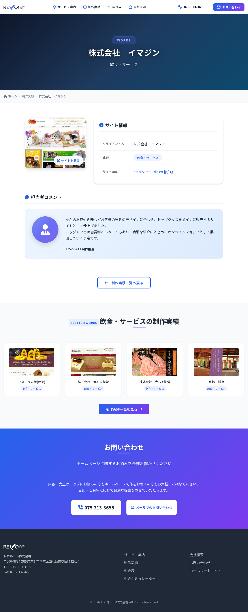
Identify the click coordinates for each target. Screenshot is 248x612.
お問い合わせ (229, 7)
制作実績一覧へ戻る (124, 282)
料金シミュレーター (140, 578)
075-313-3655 (86, 507)
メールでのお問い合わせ (151, 507)
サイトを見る (71, 162)
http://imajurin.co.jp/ (153, 171)
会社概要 (137, 7)
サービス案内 (64, 7)
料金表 (114, 7)
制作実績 (91, 7)
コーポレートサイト (205, 570)
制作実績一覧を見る (124, 409)
